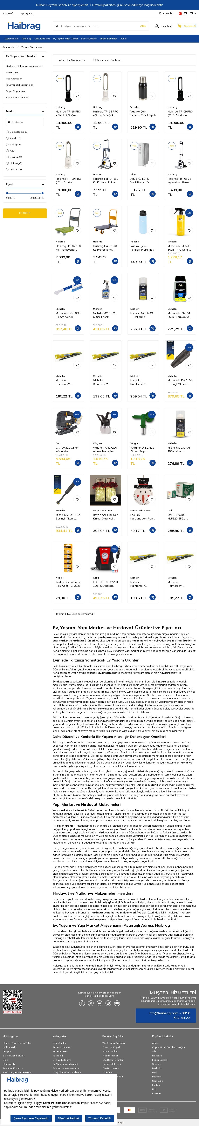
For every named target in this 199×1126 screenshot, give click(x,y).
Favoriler (166, 13)
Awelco (13, 138)
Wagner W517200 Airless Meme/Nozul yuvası (105, 449)
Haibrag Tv (9, 1063)
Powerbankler (110, 1051)
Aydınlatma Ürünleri (17, 97)
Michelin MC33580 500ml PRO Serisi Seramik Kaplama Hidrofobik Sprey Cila (179, 248)
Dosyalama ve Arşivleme (67, 1072)
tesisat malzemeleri (134, 640)
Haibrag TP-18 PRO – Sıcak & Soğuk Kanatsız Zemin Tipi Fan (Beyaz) (105, 113)
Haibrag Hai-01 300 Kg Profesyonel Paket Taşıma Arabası (105, 248)
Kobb (96, 577)
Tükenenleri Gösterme (107, 59)
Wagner (97, 443)
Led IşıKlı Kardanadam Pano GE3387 (142, 516)
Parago (13, 144)
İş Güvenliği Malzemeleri (19, 84)
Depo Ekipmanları (16, 91)
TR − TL (187, 13)
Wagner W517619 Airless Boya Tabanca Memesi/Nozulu (142, 449)
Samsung (157, 1080)
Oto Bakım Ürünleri (113, 1059)
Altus (133, 174)
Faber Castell (160, 1059)
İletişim (7, 1051)
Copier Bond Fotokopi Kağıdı (168, 1047)
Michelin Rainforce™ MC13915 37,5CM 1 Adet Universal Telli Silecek (68, 382)
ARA (135, 26)
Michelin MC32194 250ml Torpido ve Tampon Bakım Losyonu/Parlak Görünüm (179, 315)
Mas (154, 1072)
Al (10, 150)
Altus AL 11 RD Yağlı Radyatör (139, 180)
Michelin (172, 241)
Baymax (14, 157)
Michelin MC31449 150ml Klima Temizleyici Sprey (141, 315)
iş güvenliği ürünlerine (119, 902)
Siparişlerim (26, 13)
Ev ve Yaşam (13, 72)
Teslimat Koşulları (13, 1068)
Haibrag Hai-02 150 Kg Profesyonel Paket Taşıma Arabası (68, 248)
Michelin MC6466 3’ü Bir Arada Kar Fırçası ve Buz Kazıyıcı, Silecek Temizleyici (68, 315)
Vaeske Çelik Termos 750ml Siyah (143, 113)
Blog (5, 1059)
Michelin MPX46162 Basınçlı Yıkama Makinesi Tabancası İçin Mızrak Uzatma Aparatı (68, 516)
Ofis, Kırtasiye (42, 38)
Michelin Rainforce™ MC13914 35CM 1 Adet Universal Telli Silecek (180, 584)
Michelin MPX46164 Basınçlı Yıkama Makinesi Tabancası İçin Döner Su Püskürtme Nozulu (180, 382)
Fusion (14, 169)
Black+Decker (17, 131)
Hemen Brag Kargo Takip (17, 1042)
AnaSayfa (8, 13)
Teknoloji (26, 38)
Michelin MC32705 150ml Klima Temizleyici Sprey (179, 449)
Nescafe (157, 1055)
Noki (154, 1089)
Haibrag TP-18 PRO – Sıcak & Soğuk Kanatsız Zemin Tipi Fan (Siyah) (68, 113)
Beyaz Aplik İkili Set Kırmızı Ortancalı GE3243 (105, 516)
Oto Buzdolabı (110, 1068)
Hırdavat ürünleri (64, 825)
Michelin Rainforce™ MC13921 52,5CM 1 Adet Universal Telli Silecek (142, 382)
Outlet (123, 38)
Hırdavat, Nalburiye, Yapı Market (24, 66)
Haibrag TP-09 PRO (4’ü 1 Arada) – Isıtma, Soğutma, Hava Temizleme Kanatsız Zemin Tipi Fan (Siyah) (180, 113)
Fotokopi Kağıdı (111, 1047)
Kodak (59, 577)
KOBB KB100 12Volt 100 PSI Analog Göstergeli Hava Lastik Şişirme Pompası (105, 584)
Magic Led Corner (103, 510)
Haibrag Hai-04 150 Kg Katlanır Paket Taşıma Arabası (105, 180)
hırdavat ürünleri (84, 640)
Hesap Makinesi (111, 1063)
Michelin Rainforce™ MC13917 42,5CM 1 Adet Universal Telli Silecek (105, 382)
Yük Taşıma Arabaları (114, 1042)
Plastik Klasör (110, 1055)
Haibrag (14, 163)
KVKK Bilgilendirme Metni (17, 1072)
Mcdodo (156, 1068)
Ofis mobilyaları (146, 784)
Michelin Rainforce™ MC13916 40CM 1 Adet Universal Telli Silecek (142, 584)
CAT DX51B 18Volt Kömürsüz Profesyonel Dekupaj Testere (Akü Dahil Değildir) (68, 449)
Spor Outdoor (89, 38)
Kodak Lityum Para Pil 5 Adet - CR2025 (68, 583)
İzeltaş (156, 1084)
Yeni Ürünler (59, 1042)
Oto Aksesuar (14, 78)
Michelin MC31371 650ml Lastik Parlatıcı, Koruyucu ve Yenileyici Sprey (104, 315)
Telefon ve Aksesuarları (66, 1068)
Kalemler (107, 1072)
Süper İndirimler (108, 38)
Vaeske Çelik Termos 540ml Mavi (142, 247)
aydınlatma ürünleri (180, 640)
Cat (58, 443)
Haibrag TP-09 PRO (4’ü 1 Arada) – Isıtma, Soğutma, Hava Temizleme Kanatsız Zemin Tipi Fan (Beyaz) (68, 180)
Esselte (156, 1093)
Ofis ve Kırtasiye (62, 1059)
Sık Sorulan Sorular (13, 1055)
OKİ (170, 510)
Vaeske (134, 107)
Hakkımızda (9, 1047)
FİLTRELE (25, 214)
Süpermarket (11, 38)
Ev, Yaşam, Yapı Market (65, 38)
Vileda (156, 1051)
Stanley (156, 1063)
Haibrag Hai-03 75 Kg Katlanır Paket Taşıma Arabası (179, 180)
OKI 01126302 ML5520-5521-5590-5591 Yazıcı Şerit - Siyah (178, 516)
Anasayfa (8, 46)
